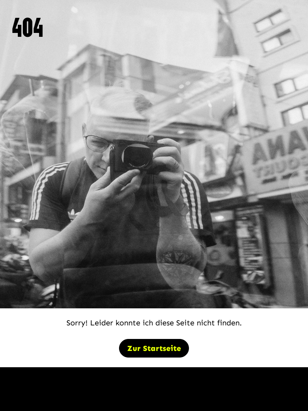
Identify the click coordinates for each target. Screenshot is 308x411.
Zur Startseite (154, 348)
